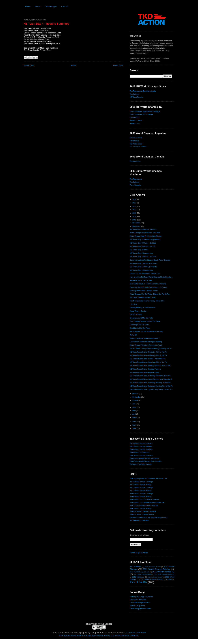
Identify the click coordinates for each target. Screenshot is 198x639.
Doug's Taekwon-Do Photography (69, 632)
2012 (134, 210)
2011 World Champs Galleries (141, 446)
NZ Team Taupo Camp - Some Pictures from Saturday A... (151, 379)
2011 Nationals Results (153, 567)
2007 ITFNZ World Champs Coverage (144, 505)
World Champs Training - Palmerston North (146, 345)
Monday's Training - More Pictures (143, 297)
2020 (134, 199)
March (135, 417)
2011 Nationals (135, 567)
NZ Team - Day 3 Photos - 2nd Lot (143, 243)
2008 (134, 422)
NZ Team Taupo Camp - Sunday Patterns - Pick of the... (151, 365)
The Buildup (134, 94)
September (136, 397)
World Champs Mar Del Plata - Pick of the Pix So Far (150, 294)
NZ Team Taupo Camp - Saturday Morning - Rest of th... (151, 383)
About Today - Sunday (138, 311)
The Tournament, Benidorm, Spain (143, 91)
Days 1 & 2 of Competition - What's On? (145, 274)
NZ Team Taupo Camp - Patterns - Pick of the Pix (148, 355)
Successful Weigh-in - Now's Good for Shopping (148, 284)
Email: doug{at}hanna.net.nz (140, 609)
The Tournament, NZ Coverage (141, 114)
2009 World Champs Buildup (140, 496)
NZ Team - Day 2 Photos (139, 250)
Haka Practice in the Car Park (141, 280)
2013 (134, 206)
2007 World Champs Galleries (141, 455)
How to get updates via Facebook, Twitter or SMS (148, 479)
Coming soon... (135, 161)
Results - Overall (136, 120)
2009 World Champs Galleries (141, 449)
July (134, 404)
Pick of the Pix (138, 582)
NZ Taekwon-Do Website (139, 520)
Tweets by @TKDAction (139, 553)
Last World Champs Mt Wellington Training (146, 342)
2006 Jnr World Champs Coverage (143, 511)
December (136, 223)
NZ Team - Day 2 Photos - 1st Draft (143, 256)
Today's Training (136, 314)
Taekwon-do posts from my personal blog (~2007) (148, 517)
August (135, 400)
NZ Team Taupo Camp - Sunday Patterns (145, 369)
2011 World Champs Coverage (141, 488)
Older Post (118, 65)
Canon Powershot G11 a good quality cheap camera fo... (151, 389)
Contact (64, 6)
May (134, 411)
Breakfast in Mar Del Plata (140, 328)
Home (27, 6)
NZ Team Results (136, 97)
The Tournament (136, 138)
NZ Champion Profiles (138, 147)
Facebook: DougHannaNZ (140, 603)
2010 (134, 216)
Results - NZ (134, 123)
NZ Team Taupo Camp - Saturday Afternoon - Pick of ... (150, 376)
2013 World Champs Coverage (141, 482)
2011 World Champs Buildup (140, 490)
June (134, 407)
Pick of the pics (135, 185)
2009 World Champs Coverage (141, 494)
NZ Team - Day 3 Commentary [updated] (145, 239)
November (136, 226)
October (135, 394)
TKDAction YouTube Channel (141, 464)
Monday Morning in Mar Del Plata (142, 308)
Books (170, 579)
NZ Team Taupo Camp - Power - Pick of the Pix (147, 359)
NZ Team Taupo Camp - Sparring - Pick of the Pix (148, 362)
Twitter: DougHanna (137, 606)
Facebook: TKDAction (138, 600)
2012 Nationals (138, 577)
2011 (134, 213)
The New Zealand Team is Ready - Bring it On (147, 301)
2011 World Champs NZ (163, 572)
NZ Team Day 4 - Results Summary (46, 23)
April (134, 414)
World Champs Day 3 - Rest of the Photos (145, 236)
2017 (134, 203)
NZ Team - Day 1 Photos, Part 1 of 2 (143, 267)
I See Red (133, 304)
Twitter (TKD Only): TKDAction (141, 597)
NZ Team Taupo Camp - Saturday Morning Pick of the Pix (151, 386)
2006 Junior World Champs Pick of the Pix (146, 461)
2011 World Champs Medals (139, 572)
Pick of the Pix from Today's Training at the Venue (148, 287)
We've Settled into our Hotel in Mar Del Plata (146, 331)
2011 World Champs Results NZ (164, 574)
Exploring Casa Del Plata (139, 325)
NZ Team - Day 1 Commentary (141, 270)
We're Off (133, 335)
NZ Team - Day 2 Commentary (141, 253)
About (37, 6)
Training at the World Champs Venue (144, 291)
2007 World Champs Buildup (140, 508)
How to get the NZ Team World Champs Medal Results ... (151, 277)
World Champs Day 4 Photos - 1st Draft (145, 233)
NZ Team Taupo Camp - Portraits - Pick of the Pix (148, 352)
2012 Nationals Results (155, 577)
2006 (134, 429)
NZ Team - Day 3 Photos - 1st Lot (142, 246)
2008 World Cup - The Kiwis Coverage (144, 499)
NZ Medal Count (136, 144)
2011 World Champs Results (143, 574)
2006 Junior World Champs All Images (144, 458)
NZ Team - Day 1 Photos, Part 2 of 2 (143, 263)
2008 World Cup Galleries (139, 452)
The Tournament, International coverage (145, 111)
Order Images (51, 6)
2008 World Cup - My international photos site (147, 502)
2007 (134, 425)
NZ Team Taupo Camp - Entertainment (144, 372)
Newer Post (29, 65)
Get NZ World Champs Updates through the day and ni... (151, 348)
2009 (134, 220)
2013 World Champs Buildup (140, 485)
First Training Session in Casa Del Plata (145, 321)
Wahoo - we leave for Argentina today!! (144, 338)
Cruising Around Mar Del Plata (141, 318)
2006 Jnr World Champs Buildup (142, 514)
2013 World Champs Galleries (141, 443)
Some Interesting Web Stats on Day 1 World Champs (150, 260)
